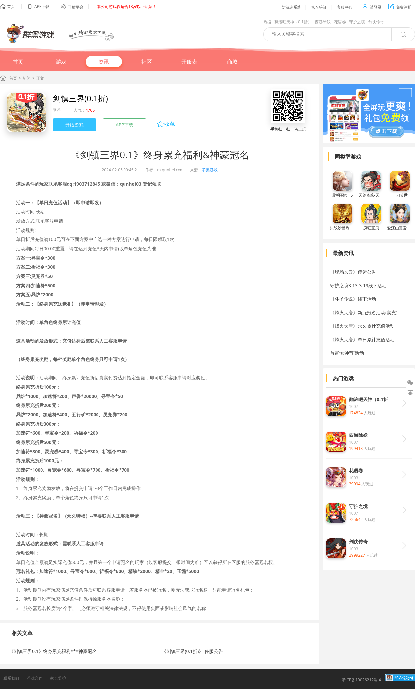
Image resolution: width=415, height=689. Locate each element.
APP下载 (124, 125)
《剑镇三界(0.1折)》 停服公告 (192, 651)
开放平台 (76, 7)
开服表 (189, 61)
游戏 (61, 61)
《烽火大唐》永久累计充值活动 (362, 326)
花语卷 (340, 22)
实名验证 (319, 7)
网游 (57, 110)
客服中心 (344, 7)
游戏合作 (34, 678)
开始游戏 (74, 125)
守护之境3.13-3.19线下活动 (358, 285)
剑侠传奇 (376, 22)
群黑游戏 (210, 170)
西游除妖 (323, 22)
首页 (11, 6)
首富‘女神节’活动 (347, 353)
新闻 (27, 78)
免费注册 (400, 7)
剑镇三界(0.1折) (80, 98)
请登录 (372, 7)
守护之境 (357, 22)
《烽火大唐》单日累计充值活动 (362, 339)
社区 (146, 61)
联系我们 (11, 678)
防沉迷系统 (291, 7)
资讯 (103, 61)
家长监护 (58, 678)
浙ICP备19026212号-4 (361, 680)
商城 (232, 61)
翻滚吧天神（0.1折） (293, 22)
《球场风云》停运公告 (353, 272)
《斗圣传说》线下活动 (353, 299)
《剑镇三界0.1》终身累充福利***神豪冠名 (53, 651)
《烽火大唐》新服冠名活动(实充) (363, 312)
